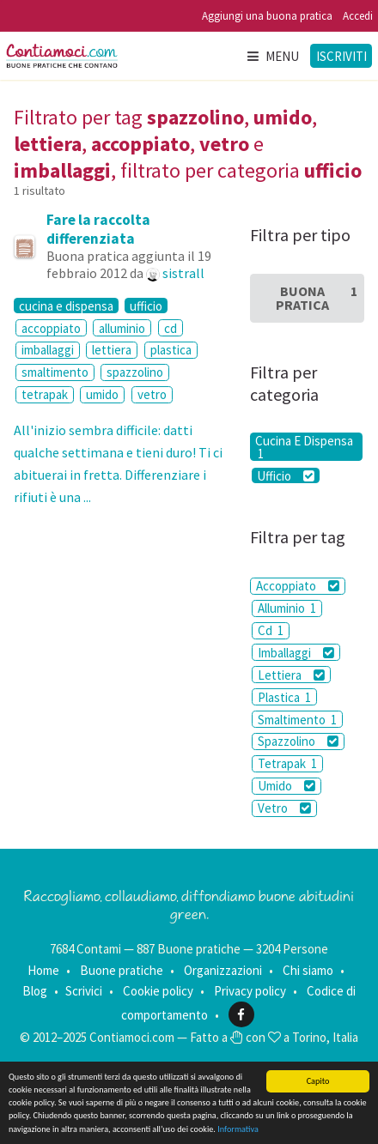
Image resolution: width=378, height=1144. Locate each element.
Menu (272, 56)
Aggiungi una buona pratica (267, 16)
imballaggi (47, 350)
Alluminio (287, 608)
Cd (271, 630)
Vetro (284, 808)
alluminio (122, 328)
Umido (286, 786)
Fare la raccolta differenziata (98, 229)
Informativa (238, 1129)
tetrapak (44, 394)
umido (102, 394)
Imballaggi (296, 653)
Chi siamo (308, 970)
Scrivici (83, 991)
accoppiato (51, 328)
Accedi (358, 16)
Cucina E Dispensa (304, 447)
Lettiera (291, 675)
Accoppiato (297, 586)
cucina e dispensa (66, 305)
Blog (34, 991)
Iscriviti (341, 56)
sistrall (183, 272)
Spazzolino (298, 741)
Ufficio (285, 475)
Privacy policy (250, 991)
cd (170, 328)
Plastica (284, 697)
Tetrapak (287, 763)
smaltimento (54, 372)
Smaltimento (297, 719)
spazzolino (135, 372)
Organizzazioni (223, 970)
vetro (152, 394)
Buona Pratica (316, 297)
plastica (171, 350)
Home (43, 970)
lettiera (111, 350)
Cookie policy (158, 991)
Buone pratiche (121, 970)
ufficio (146, 305)
